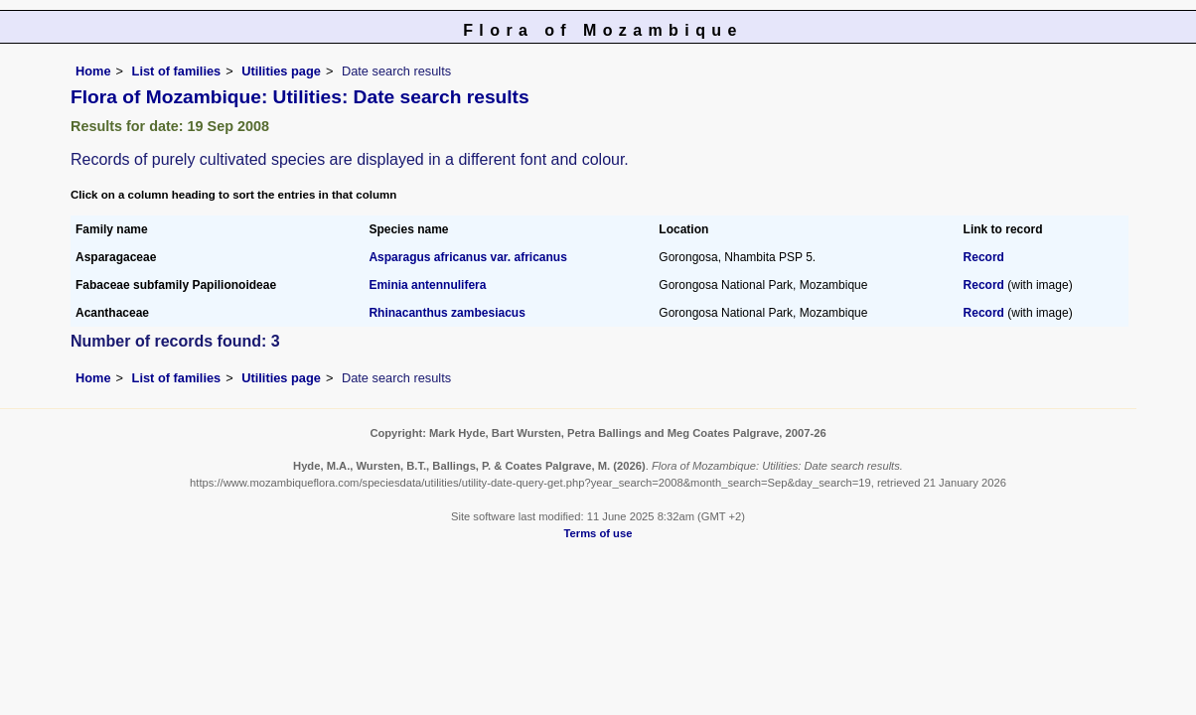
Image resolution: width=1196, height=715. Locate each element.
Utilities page (281, 71)
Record (984, 257)
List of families (177, 71)
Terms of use (598, 533)
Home (93, 71)
